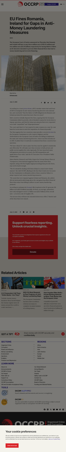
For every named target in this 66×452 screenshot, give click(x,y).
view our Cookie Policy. (54, 439)
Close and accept (12, 445)
